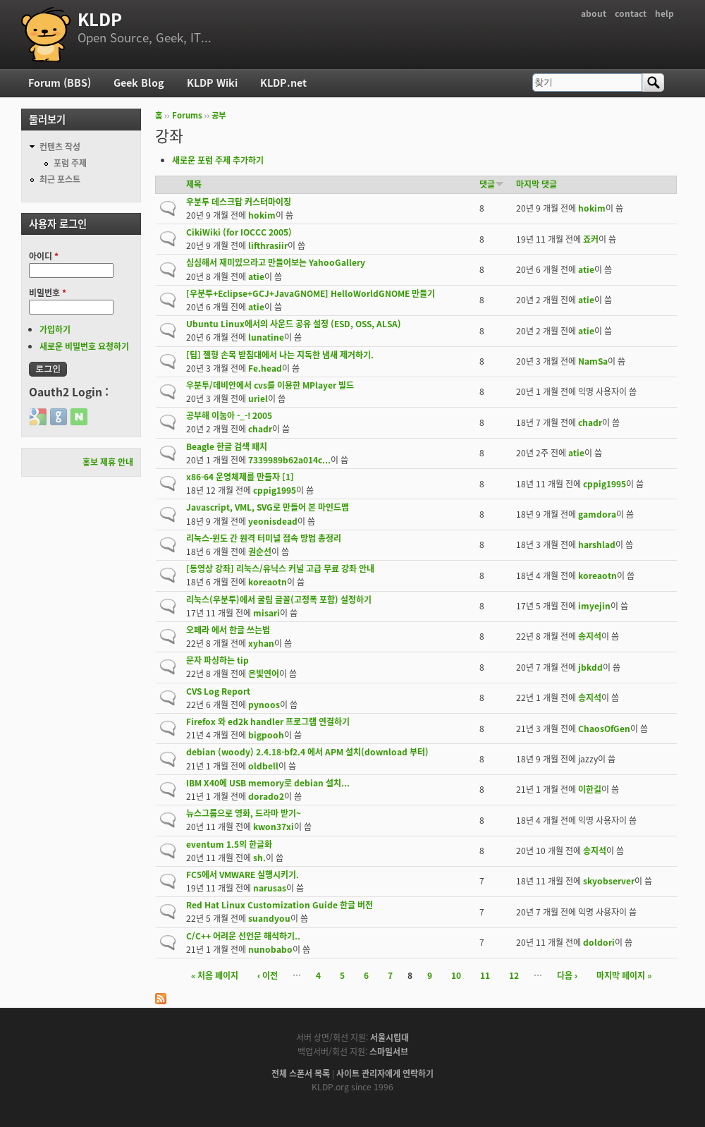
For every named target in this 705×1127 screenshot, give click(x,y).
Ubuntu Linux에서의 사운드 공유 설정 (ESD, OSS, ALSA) (293, 323)
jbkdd (590, 667)
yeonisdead (273, 521)
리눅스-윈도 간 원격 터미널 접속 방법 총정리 (263, 538)
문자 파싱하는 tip (217, 660)
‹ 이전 (267, 975)
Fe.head (265, 368)
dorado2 (266, 796)
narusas (269, 888)
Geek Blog (139, 82)
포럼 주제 (70, 163)
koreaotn (267, 581)
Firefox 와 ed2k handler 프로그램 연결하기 (268, 721)
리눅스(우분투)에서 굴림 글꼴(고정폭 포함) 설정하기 (279, 599)
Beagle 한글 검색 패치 (226, 446)
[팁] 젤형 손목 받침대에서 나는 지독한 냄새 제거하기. (280, 354)
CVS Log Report (218, 691)
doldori (599, 942)
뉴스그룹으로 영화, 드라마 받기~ (243, 813)
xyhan (261, 643)
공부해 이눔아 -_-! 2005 (229, 415)
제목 (194, 184)
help (664, 13)
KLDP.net (283, 82)
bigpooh (266, 735)
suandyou (269, 918)
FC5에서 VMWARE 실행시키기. (242, 874)
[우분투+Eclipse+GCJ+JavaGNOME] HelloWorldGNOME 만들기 (310, 293)
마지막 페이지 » (623, 975)
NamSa (593, 361)
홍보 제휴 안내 (107, 462)
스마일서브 (388, 1051)
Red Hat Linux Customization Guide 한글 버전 (279, 904)
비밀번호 (47, 292)
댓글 (491, 184)
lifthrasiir (268, 245)
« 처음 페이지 (214, 975)
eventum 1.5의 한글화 (229, 844)
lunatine (266, 337)
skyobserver (608, 881)
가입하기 (54, 329)
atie (256, 276)
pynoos (264, 704)
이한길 (589, 789)
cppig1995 (274, 490)
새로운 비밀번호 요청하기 (84, 346)
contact (630, 13)
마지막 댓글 (536, 184)
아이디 (44, 256)
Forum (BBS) (59, 82)
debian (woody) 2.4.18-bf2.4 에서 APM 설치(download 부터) (307, 751)
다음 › (567, 975)
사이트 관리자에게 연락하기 (385, 1073)
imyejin (594, 605)
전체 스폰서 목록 (300, 1073)
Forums (187, 115)
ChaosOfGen (604, 728)
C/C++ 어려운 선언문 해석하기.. (243, 936)
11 (485, 975)
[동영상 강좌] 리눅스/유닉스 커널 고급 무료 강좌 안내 (280, 568)
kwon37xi (273, 826)
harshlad (596, 544)
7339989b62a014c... (289, 459)
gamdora (597, 514)
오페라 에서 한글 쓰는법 (228, 629)
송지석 (589, 636)
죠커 (591, 239)
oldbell (263, 766)
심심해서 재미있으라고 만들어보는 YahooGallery (275, 262)
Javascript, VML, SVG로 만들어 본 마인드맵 (267, 507)
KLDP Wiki (212, 82)
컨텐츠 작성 (59, 146)
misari (266, 613)
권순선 (259, 551)
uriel (258, 398)
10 (456, 975)
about (593, 13)
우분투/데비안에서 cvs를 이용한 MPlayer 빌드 (270, 385)
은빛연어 (263, 673)
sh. (259, 857)
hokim (262, 215)
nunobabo (270, 949)
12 (514, 975)
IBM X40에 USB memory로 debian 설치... (268, 782)
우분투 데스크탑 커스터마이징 (238, 201)
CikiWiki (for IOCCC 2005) (239, 232)
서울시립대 (389, 1037)
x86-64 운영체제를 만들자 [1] (240, 476)
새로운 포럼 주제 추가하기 (218, 160)
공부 (219, 115)
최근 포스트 (59, 179)
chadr (260, 428)
